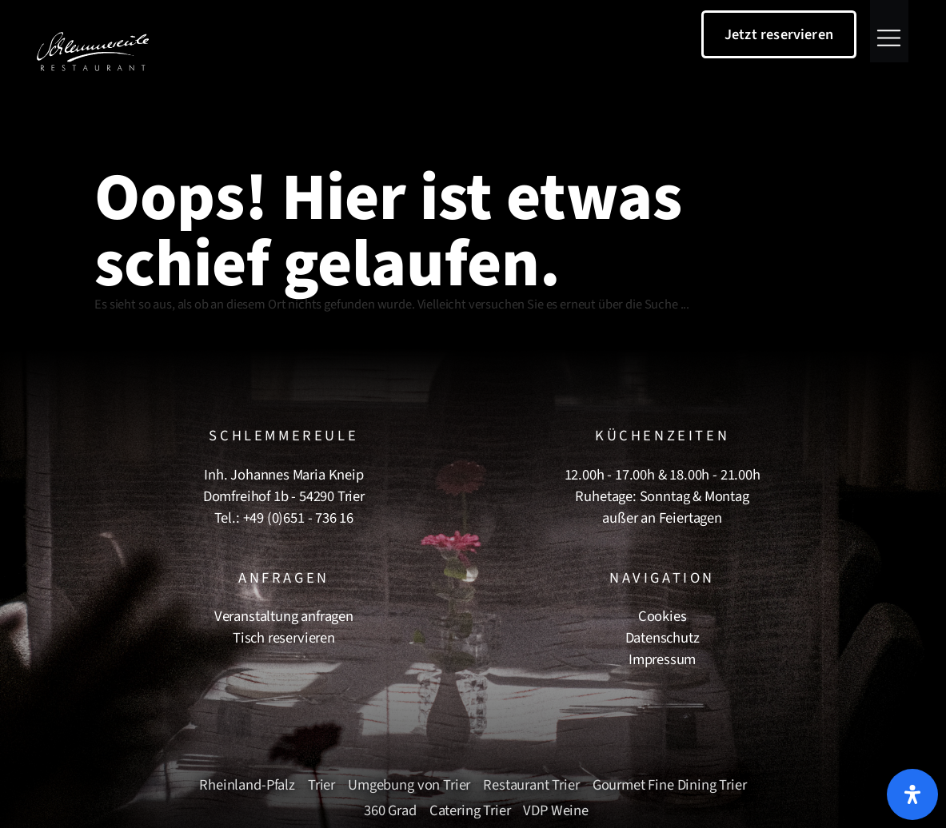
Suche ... (667, 304)
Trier (321, 784)
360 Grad (390, 810)
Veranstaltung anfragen (283, 616)
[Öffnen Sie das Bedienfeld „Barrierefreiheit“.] (912, 794)
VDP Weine (556, 810)
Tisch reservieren (284, 637)
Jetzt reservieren (778, 34)
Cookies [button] (662, 616)
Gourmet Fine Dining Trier (670, 784)
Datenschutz (662, 637)
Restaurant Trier (531, 784)
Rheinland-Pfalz (247, 784)
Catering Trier (470, 810)
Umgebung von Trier (409, 784)
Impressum (662, 659)
